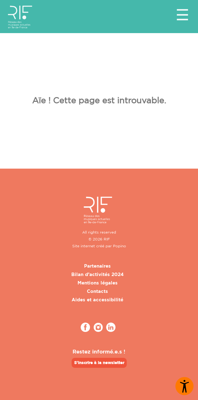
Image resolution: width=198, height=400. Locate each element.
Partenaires (97, 266)
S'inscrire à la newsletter (99, 362)
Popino (119, 246)
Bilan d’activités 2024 (97, 274)
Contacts (97, 291)
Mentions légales (98, 282)
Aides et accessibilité (97, 299)
